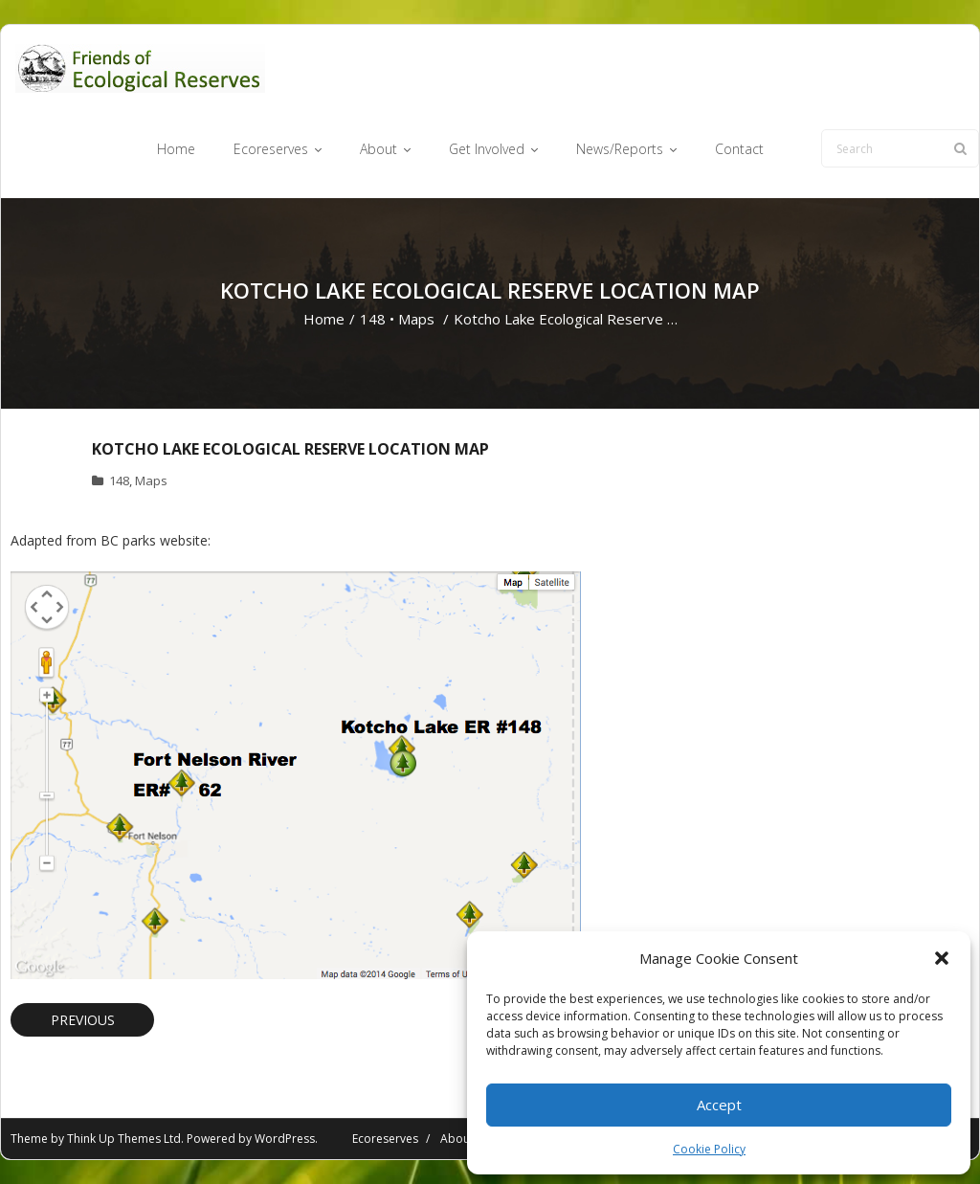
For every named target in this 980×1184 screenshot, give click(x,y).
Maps (416, 318)
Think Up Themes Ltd (124, 1138)
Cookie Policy (709, 1149)
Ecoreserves (385, 1138)
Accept (719, 1104)
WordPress (285, 1138)
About (457, 1138)
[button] (941, 958)
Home (324, 318)
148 (373, 318)
